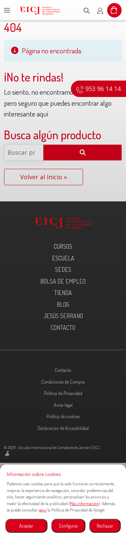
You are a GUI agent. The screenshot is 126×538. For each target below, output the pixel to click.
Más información (84, 503)
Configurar (68, 526)
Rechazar (105, 526)
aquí (42, 509)
